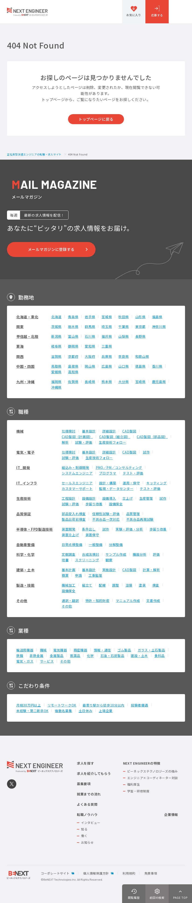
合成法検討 (90, 554)
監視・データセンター (116, 488)
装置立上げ (70, 534)
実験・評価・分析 (129, 529)
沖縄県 (56, 387)
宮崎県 (140, 381)
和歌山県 (142, 356)
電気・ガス (25, 661)
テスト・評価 (133, 473)
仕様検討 (68, 431)
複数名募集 (63, 710)
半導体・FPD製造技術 (34, 529)
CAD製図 (129, 431)
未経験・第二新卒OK (32, 710)
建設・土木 (139, 655)
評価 (156, 554)
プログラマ (107, 473)
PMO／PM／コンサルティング (119, 467)
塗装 (142, 585)
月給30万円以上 (28, 705)
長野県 (140, 336)
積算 (65, 575)
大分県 (123, 381)
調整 (115, 585)
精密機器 (80, 650)
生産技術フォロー (112, 442)
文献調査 (68, 554)
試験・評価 (83, 442)
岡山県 (90, 366)
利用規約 (129, 873)
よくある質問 (87, 804)
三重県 (107, 346)
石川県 (90, 336)
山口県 (123, 366)
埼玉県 (107, 326)
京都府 (73, 356)
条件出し (89, 529)
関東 (20, 326)
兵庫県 (107, 356)
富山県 (73, 336)
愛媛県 (56, 371)
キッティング (156, 483)
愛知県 (90, 346)
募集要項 (84, 783)
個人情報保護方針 (96, 873)
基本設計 (89, 431)
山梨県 (123, 336)
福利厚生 (133, 784)
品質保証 (23, 513)
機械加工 (68, 585)
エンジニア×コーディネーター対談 (152, 778)
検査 (155, 585)
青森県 (73, 316)
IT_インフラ (26, 483)
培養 (65, 560)
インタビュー (90, 822)
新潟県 (56, 336)
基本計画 (68, 569)
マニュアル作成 (128, 600)
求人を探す (85, 763)
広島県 (107, 366)
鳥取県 (56, 366)
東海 (20, 346)
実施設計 (109, 569)
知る (84, 829)
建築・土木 (25, 569)
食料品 (159, 655)
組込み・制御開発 (75, 467)
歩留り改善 (94, 504)
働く (84, 835)
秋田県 (123, 316)
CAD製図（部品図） (152, 436)
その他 (21, 600)
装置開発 (68, 529)
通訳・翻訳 (70, 600)
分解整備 (116, 544)
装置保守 (92, 534)
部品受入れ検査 (74, 513)
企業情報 (171, 814)
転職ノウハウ (87, 814)
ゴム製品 (124, 650)
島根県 (73, 366)
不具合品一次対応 (106, 519)
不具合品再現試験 (140, 519)
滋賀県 (56, 356)
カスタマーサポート (77, 488)
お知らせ (87, 842)
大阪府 (90, 356)
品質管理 (133, 513)
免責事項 (150, 873)
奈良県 (123, 356)
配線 (102, 585)
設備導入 (109, 498)
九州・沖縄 (25, 381)
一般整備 (96, 544)
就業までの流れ (89, 794)
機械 (20, 431)
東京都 (140, 326)
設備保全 (116, 504)
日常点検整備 (72, 544)
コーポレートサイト (55, 873)
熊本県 (107, 381)
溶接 (129, 585)
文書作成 (153, 600)
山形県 (140, 316)
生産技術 (23, 498)
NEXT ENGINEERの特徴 (141, 763)
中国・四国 (25, 366)
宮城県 (107, 316)
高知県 (73, 371)
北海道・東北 (27, 316)
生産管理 (146, 498)
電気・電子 (25, 452)
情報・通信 (102, 650)
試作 (146, 452)
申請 (78, 575)
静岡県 (73, 346)
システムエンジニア (77, 473)
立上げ (127, 498)
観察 (109, 560)
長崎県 (90, 381)
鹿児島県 (159, 381)
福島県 (157, 316)
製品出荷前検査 (74, 519)
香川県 (157, 366)
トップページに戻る (96, 119)
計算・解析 (151, 569)
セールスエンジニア (77, 483)
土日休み (86, 710)
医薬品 (75, 655)
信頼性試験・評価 (106, 513)
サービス (47, 661)
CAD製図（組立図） (114, 436)
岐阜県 (56, 346)
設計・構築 (107, 483)
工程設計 (68, 498)
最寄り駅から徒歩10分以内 (103, 705)
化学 (90, 655)
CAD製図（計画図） (77, 436)
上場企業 (106, 710)
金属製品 (57, 655)
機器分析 (140, 554)
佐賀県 (73, 381)
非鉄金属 (36, 655)
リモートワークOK (62, 705)
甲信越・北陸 (27, 336)
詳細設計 (109, 431)
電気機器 (60, 650)
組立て (87, 585)
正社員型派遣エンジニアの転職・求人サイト (34, 154)
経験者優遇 (139, 705)
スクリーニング (87, 560)
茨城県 (56, 326)
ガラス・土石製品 (151, 650)
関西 (20, 356)
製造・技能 (25, 585)
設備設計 (89, 498)
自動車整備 (25, 544)
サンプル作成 (116, 554)
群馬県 (90, 326)
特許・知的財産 (98, 600)
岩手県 (90, 316)
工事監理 (95, 575)
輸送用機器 (25, 650)
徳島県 (140, 366)
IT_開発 (23, 467)
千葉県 (123, 326)
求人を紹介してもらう (94, 773)
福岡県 (56, 381)
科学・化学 (25, 554)
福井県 (107, 336)
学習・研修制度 (138, 791)
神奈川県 (159, 326)
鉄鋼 (19, 655)
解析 (65, 442)
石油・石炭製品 (112, 655)
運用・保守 (131, 483)
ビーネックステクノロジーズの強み (152, 771)
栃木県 (73, 326)
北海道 (56, 316)
